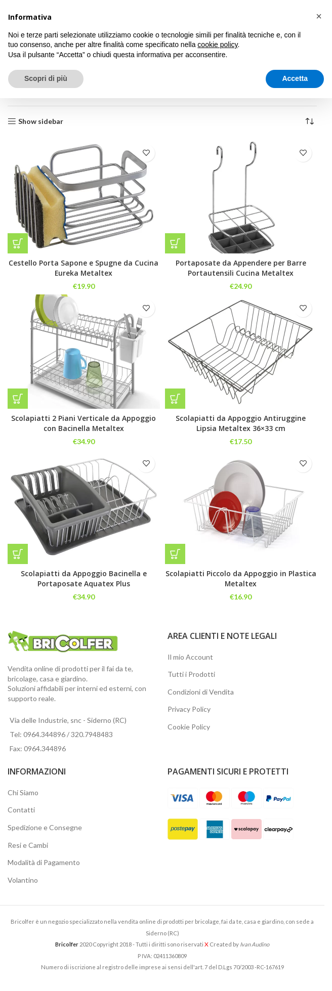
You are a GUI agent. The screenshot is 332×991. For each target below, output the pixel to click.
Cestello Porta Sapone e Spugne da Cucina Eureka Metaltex (83, 268)
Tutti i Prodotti (191, 674)
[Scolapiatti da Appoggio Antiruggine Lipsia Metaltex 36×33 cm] (241, 351)
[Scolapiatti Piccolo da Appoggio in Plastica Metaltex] (241, 507)
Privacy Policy (189, 709)
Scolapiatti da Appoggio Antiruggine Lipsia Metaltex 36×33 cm (241, 423)
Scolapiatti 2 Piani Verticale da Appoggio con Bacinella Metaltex (83, 423)
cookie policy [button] (217, 44)
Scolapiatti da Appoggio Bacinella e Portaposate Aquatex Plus (84, 578)
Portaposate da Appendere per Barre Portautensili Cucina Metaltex (241, 268)
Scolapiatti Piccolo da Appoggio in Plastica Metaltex (240, 578)
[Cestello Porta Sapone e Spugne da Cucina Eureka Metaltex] (84, 196)
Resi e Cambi (28, 845)
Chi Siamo (23, 792)
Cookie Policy (189, 726)
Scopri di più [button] (45, 78)
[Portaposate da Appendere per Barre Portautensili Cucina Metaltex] (241, 196)
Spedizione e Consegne (45, 827)
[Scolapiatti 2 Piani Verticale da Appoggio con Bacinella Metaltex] (84, 351)
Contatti (21, 809)
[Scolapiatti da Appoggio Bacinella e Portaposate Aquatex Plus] (84, 507)
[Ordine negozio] (309, 121)
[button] (18, 243)
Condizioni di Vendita (201, 691)
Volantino (23, 880)
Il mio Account (190, 657)
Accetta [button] (295, 78)
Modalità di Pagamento (44, 862)
